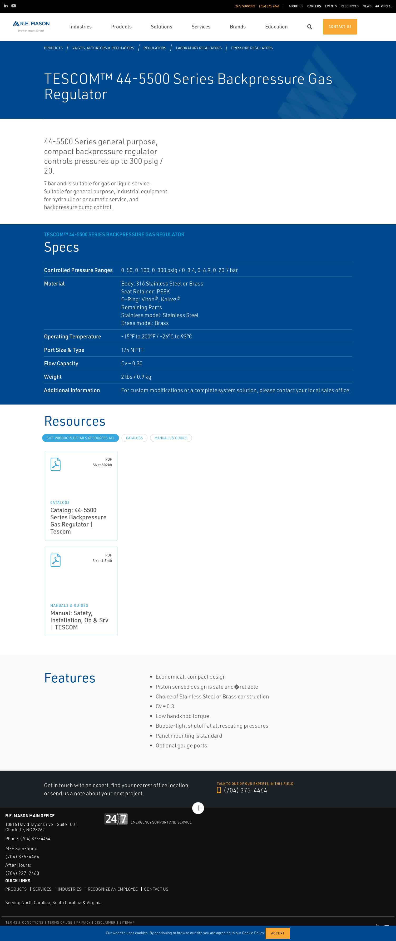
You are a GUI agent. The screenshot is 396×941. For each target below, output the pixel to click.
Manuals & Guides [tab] (171, 438)
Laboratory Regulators (199, 48)
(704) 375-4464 (242, 790)
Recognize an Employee (113, 888)
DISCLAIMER (105, 922)
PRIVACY (83, 922)
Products (53, 48)
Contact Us (156, 888)
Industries (69, 888)
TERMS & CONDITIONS (25, 922)
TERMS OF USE (60, 922)
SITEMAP (127, 922)
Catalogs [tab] (134, 438)
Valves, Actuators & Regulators (103, 48)
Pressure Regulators (252, 48)
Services (42, 888)
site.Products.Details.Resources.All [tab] (81, 438)
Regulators (154, 48)
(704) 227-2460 (22, 873)
